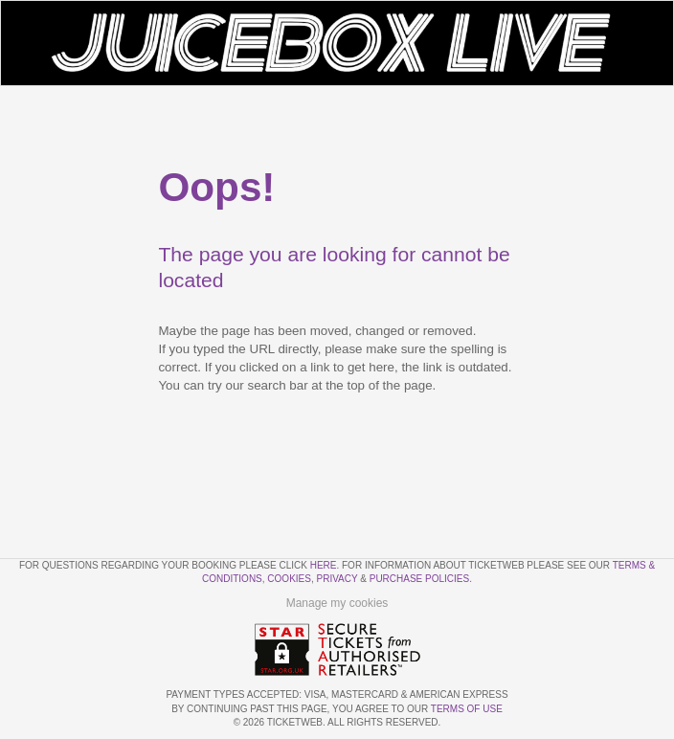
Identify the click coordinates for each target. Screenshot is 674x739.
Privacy (337, 578)
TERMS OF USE (467, 709)
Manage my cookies (337, 603)
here (323, 565)
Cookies (289, 578)
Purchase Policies (419, 578)
